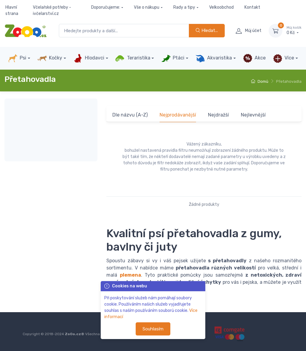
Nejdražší (218, 115)
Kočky (49, 58)
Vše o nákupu (146, 7)
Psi (17, 58)
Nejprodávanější (178, 115)
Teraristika (132, 58)
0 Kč (294, 30)
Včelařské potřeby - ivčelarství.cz (52, 10)
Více (283, 58)
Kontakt (252, 7)
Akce (254, 58)
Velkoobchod (221, 7)
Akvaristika (213, 58)
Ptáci (172, 58)
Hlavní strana (11, 10)
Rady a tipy (184, 7)
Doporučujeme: (105, 7)
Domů (259, 81)
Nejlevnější (253, 115)
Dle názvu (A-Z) (130, 115)
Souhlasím (153, 329)
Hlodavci (88, 58)
